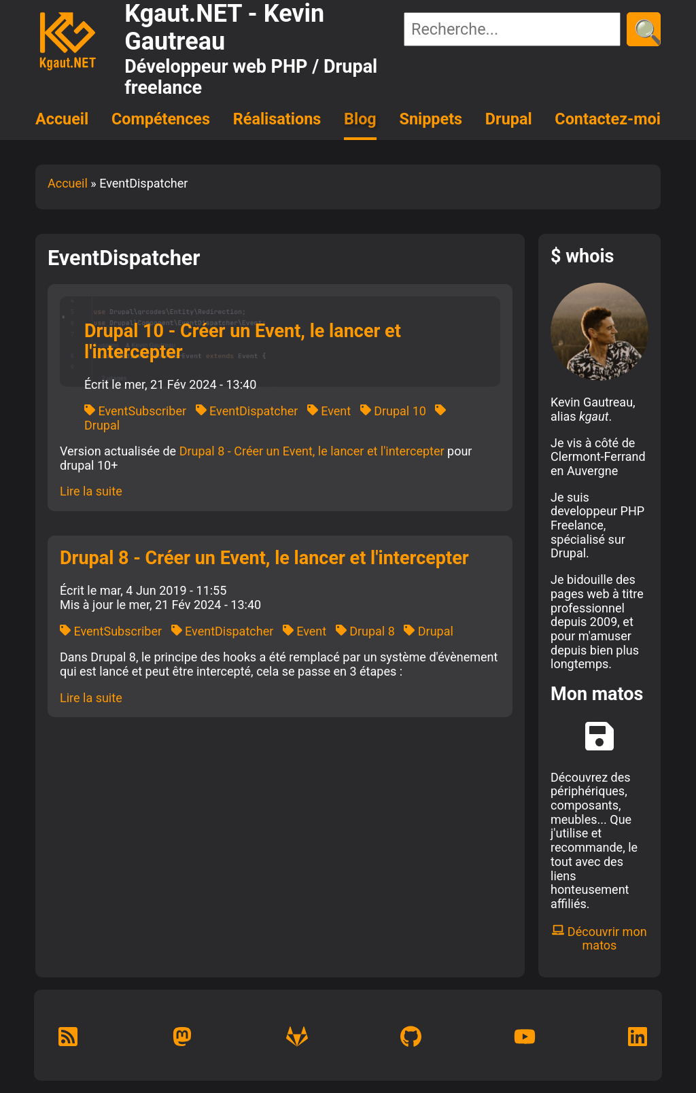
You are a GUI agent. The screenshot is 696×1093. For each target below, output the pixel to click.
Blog (360, 118)
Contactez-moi (608, 118)
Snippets (431, 118)
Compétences (160, 118)
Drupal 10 (393, 411)
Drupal (508, 118)
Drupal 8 (365, 631)
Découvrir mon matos (599, 938)
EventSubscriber (135, 411)
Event (329, 411)
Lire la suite (91, 491)
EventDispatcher (247, 411)
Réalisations (277, 118)
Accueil (61, 118)
